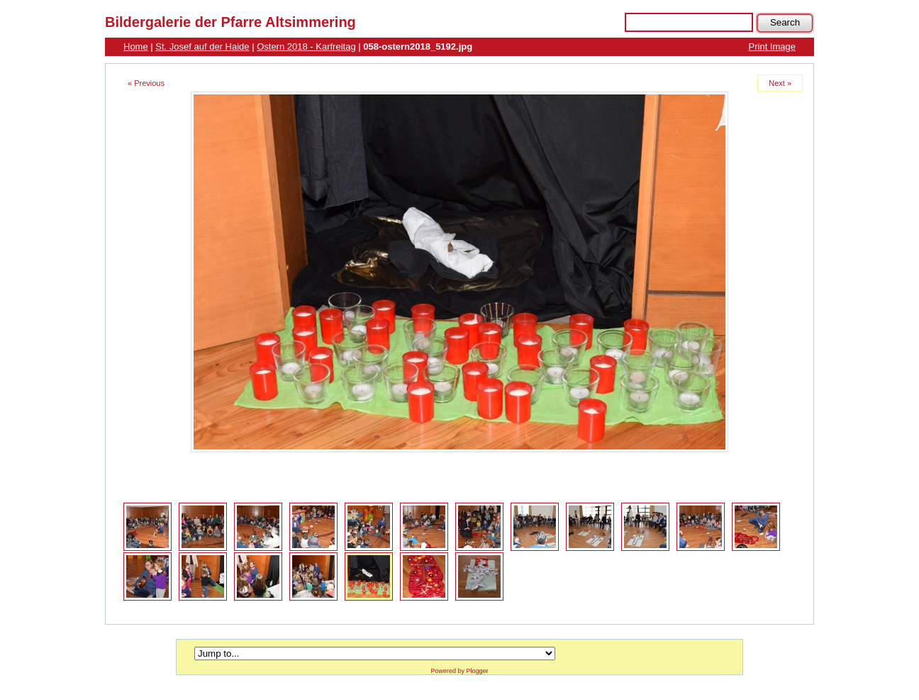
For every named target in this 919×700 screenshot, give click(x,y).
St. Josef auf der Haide (202, 46)
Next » (780, 83)
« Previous (146, 83)
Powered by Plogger (459, 670)
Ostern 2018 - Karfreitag (306, 46)
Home (135, 46)
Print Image (772, 46)
